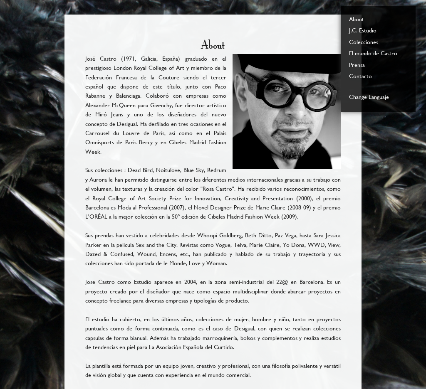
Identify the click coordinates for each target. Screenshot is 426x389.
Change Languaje (369, 97)
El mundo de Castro (373, 53)
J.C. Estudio (362, 30)
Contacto (360, 76)
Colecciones (363, 42)
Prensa (357, 65)
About (356, 19)
